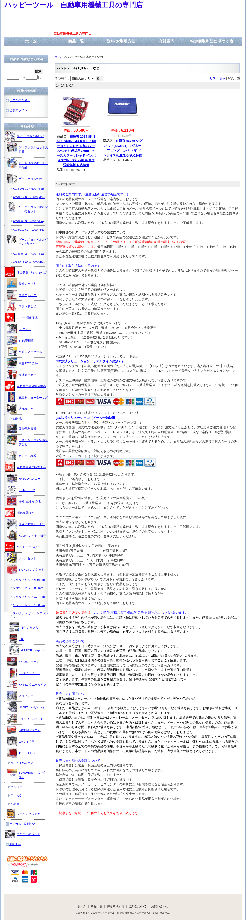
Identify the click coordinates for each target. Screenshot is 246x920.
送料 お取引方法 (121, 41)
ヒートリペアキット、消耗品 (27, 163)
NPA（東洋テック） (26, 524)
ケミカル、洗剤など (22, 823)
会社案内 (166, 41)
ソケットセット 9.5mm (28, 587)
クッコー (16, 786)
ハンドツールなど (22, 547)
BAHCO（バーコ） (25, 719)
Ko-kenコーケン (23, 662)
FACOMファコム (24, 730)
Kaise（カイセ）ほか (26, 535)
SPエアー (19, 329)
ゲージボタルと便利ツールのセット (27, 207)
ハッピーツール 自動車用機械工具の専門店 (73, 5)
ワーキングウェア (22, 813)
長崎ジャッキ (21, 283)
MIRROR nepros (26, 650)
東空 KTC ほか (22, 363)
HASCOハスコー (24, 478)
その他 (15, 803)
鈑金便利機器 (21, 428)
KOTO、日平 (21, 490)
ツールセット (21, 558)
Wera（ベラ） (22, 741)
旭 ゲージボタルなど (24, 136)
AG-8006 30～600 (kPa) (28, 188)
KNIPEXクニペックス (27, 684)
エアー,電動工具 (21, 317)
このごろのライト (22, 834)
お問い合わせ (160, 906)
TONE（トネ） (22, 753)
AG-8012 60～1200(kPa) (29, 197)
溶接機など (20, 409)
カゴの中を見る (20, 100)
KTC (15, 639)
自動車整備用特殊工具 (25, 467)
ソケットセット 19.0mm (29, 605)
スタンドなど (21, 306)
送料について (138, 906)
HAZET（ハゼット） (26, 707)
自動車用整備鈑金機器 (25, 386)
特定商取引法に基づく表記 (211, 44)
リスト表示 (217, 78)
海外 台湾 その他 (24, 501)
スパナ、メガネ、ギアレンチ (30, 615)
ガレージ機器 (21, 455)
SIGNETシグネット (25, 569)
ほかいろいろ (23, 627)
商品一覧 (76, 41)
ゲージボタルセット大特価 (27, 147)
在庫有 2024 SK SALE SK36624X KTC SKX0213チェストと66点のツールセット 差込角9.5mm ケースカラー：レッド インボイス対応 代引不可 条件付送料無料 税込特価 (76, 151)
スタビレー (20, 696)
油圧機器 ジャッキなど (26, 272)
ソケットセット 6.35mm (29, 579)
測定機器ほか (19, 513)
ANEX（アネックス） (25, 762)
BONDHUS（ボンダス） (26, 773)
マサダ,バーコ (22, 295)
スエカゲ (16, 795)
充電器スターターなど (27, 397)
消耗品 (17, 418)
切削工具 (15, 844)
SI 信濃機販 (20, 340)
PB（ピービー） (23, 673)
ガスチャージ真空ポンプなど (27, 440)
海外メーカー (21, 375)
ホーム (31, 41)
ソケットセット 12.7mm (29, 596)
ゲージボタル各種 (24, 179)
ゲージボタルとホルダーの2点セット (27, 239)
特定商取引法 (115, 906)
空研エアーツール (24, 351)
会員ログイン (18, 110)
